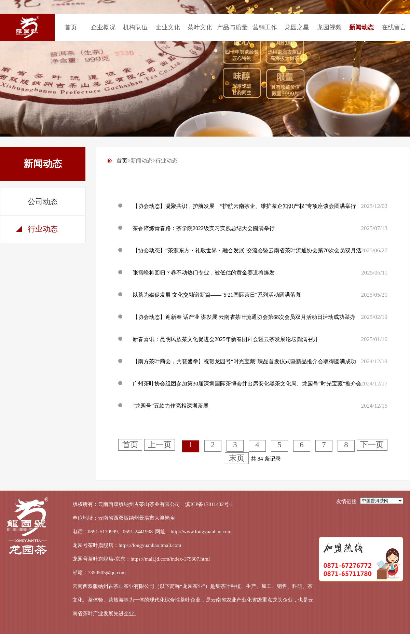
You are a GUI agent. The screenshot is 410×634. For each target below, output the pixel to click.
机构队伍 (135, 27)
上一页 (160, 444)
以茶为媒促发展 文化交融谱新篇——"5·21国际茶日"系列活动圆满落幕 (217, 295)
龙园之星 (297, 27)
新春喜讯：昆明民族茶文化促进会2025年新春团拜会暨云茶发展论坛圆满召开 (225, 339)
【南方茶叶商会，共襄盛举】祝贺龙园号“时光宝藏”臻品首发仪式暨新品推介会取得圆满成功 (244, 361)
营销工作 (264, 27)
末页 (237, 458)
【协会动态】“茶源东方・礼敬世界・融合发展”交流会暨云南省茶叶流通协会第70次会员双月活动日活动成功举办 (269, 250)
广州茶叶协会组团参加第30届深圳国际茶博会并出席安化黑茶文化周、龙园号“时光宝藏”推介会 (247, 383)
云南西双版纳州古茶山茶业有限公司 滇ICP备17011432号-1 (165, 504)
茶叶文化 (200, 27)
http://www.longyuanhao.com (201, 531)
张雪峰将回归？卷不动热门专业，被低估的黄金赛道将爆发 (204, 273)
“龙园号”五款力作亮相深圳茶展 (170, 406)
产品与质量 (232, 27)
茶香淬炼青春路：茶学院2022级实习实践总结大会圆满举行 (204, 228)
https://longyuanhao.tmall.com (150, 545)
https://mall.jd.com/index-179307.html (170, 559)
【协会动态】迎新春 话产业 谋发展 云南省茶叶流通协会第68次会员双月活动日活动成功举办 (244, 317)
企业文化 (167, 27)
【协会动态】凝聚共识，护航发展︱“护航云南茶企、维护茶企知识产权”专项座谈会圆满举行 (244, 206)
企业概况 (103, 27)
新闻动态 (361, 27)
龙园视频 (329, 27)
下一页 (372, 444)
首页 (71, 27)
